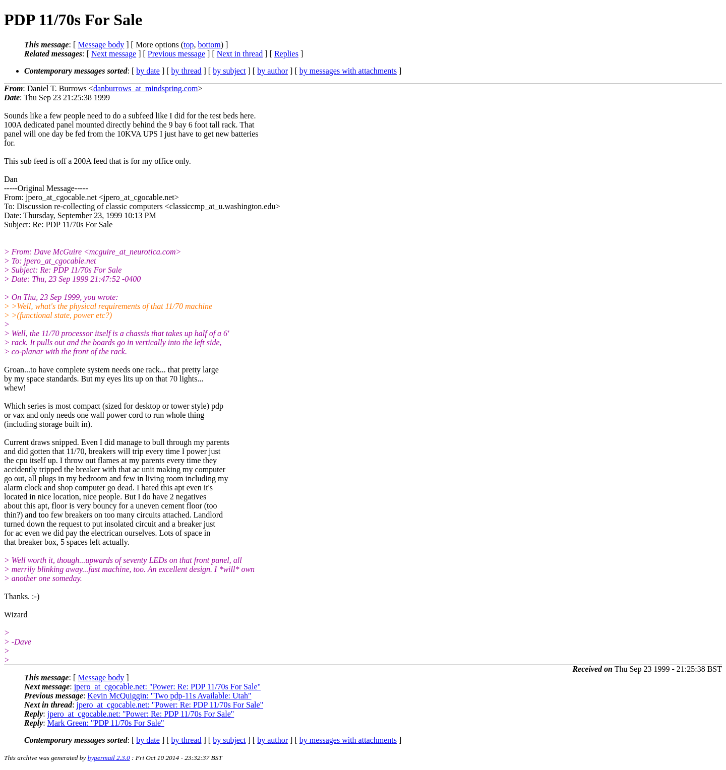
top (189, 44)
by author (272, 71)
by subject (229, 71)
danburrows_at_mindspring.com (145, 88)
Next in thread (240, 53)
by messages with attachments (348, 71)
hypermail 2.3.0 (109, 757)
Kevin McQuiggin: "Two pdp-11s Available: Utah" (169, 695)
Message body (101, 44)
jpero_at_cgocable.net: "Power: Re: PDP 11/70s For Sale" (167, 686)
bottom (209, 44)
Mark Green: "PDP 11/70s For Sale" (105, 723)
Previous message (176, 53)
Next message (113, 53)
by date (148, 71)
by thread (186, 71)
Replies (286, 53)
